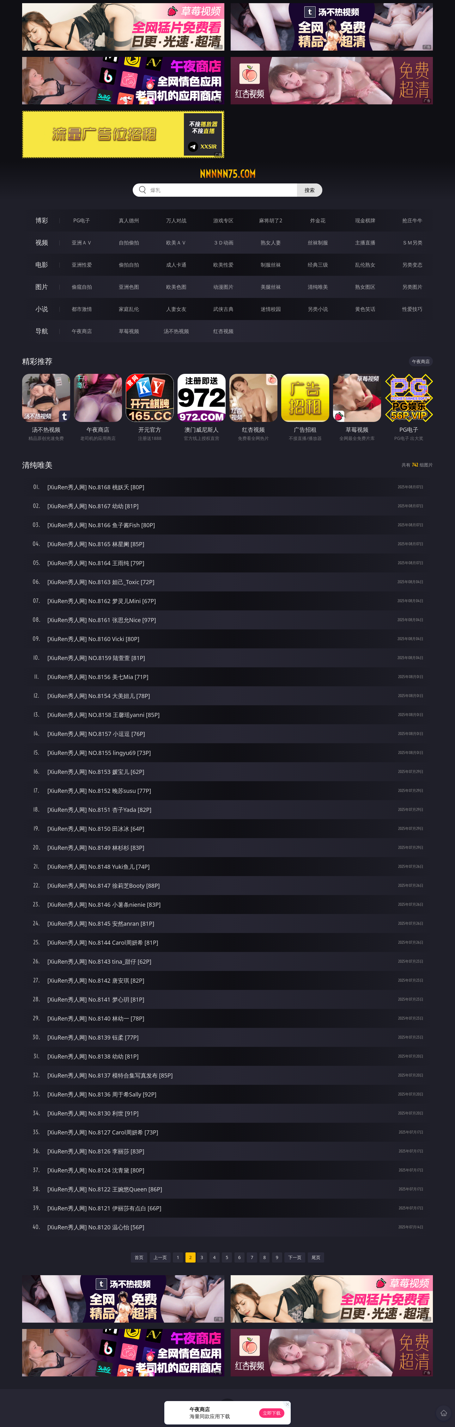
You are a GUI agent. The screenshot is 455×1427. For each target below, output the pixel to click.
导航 (41, 331)
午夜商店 (82, 331)
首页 (139, 1257)
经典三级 (318, 264)
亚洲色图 (129, 286)
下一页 (294, 1257)
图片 (41, 286)
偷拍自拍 (129, 264)
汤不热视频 (176, 331)
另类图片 (412, 286)
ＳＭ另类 (412, 242)
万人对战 (176, 220)
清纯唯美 (318, 286)
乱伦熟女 (365, 264)
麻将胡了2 (270, 220)
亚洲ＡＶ (82, 242)
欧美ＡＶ (176, 242)
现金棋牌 (365, 220)
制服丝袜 (271, 264)
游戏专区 (223, 220)
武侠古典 (223, 309)
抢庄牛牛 (412, 220)
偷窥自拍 (82, 286)
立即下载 (272, 1413)
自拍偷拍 (129, 242)
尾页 (316, 1257)
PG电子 (81, 220)
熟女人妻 (271, 242)
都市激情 (82, 309)
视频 (41, 242)
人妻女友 (176, 309)
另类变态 (412, 264)
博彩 (41, 220)
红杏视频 (223, 331)
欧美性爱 (223, 264)
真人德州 (129, 220)
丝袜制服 (318, 242)
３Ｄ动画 (223, 242)
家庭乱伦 (129, 309)
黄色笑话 (365, 309)
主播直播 (365, 242)
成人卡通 (176, 264)
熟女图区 (365, 286)
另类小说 (318, 309)
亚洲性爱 (82, 264)
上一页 (160, 1257)
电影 (41, 264)
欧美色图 (176, 286)
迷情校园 (271, 309)
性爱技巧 (412, 309)
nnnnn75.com (228, 174)
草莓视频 (129, 331)
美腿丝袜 (271, 286)
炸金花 (317, 220)
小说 (41, 309)
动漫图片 (223, 286)
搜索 (310, 190)
